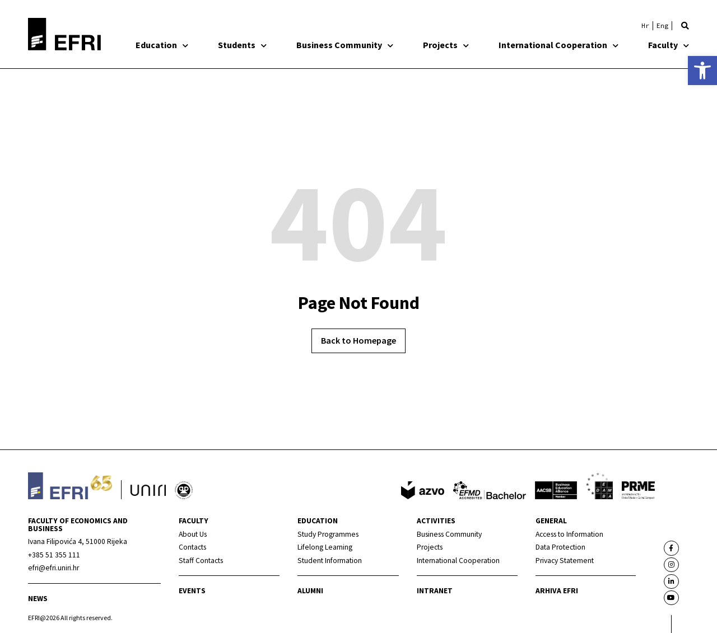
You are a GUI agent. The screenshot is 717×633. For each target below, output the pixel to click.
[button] (685, 26)
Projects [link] (446, 45)
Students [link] (242, 45)
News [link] (38, 598)
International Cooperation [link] (558, 45)
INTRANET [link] (435, 591)
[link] (702, 70)
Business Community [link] (344, 45)
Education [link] (162, 45)
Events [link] (192, 591)
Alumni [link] (310, 591)
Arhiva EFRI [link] (557, 591)
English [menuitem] (662, 26)
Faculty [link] (668, 45)
